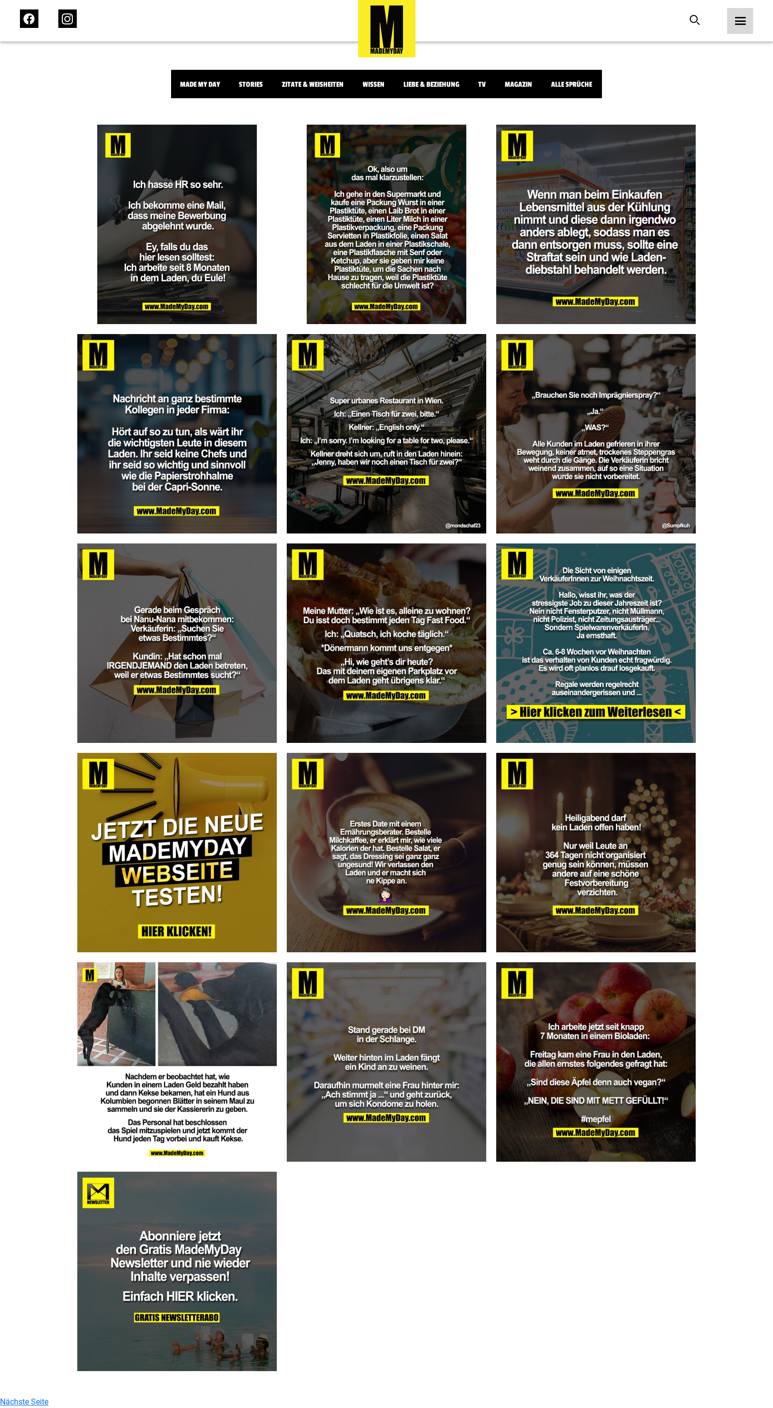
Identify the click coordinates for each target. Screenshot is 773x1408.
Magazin (518, 84)
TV (482, 84)
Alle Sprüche (571, 84)
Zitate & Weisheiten (313, 84)
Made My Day (200, 84)
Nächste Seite (24, 1402)
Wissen (374, 84)
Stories (251, 84)
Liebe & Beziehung (431, 84)
